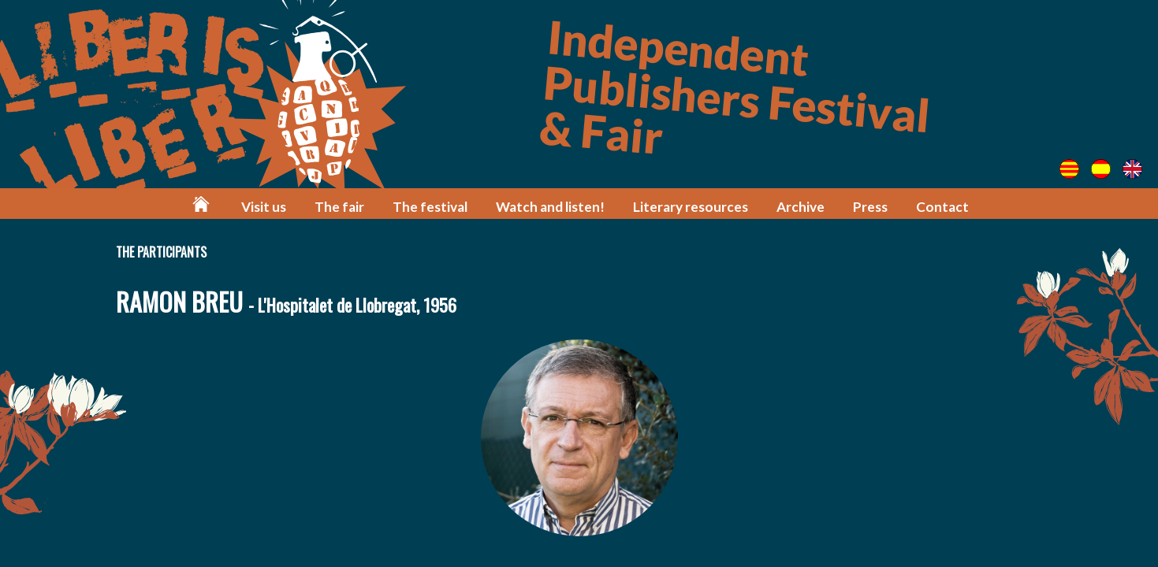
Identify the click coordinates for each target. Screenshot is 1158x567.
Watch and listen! (550, 206)
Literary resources (690, 206)
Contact (942, 206)
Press (870, 206)
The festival (430, 206)
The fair (339, 206)
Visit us (263, 206)
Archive (800, 206)
